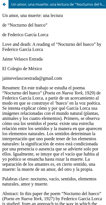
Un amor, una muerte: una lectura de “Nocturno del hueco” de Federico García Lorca (58, 4)
